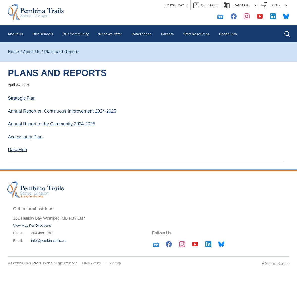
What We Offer (110, 34)
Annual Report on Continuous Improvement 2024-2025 (62, 111)
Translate (240, 5)
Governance (141, 34)
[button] (287, 33)
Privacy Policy (91, 263)
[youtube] (260, 16)
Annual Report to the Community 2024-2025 (51, 123)
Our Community (75, 34)
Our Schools (42, 34)
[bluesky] (286, 16)
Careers (167, 34)
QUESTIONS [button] (206, 5)
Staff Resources (196, 34)
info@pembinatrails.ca (48, 241)
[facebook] (234, 16)
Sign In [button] (274, 5)
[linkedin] (273, 16)
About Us (15, 34)
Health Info (228, 34)
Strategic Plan (22, 98)
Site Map (115, 263)
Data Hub (17, 149)
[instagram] (247, 16)
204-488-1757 (42, 233)
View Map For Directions (32, 225)
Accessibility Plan (25, 136)
